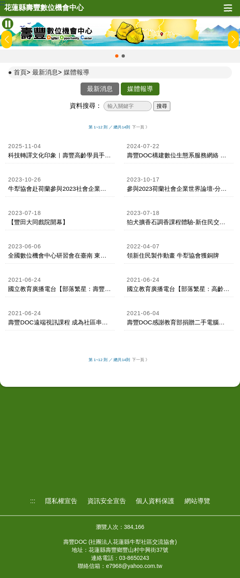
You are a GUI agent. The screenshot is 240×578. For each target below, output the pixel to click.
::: (2, 3)
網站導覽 (197, 500)
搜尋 (162, 106)
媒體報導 (76, 72)
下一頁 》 (140, 127)
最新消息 (45, 72)
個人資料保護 (155, 500)
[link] (60, 151)
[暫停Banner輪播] (7, 23)
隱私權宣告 (61, 500)
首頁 (20, 72)
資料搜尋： (86, 105)
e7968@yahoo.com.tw (134, 566)
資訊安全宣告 (106, 500)
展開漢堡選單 (228, 8)
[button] (116, 56)
